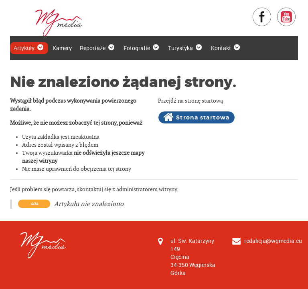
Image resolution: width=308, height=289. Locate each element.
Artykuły (29, 48)
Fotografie (142, 48)
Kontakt (226, 48)
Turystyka (185, 48)
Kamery (62, 48)
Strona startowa (196, 117)
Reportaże (98, 48)
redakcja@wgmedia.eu (273, 241)
